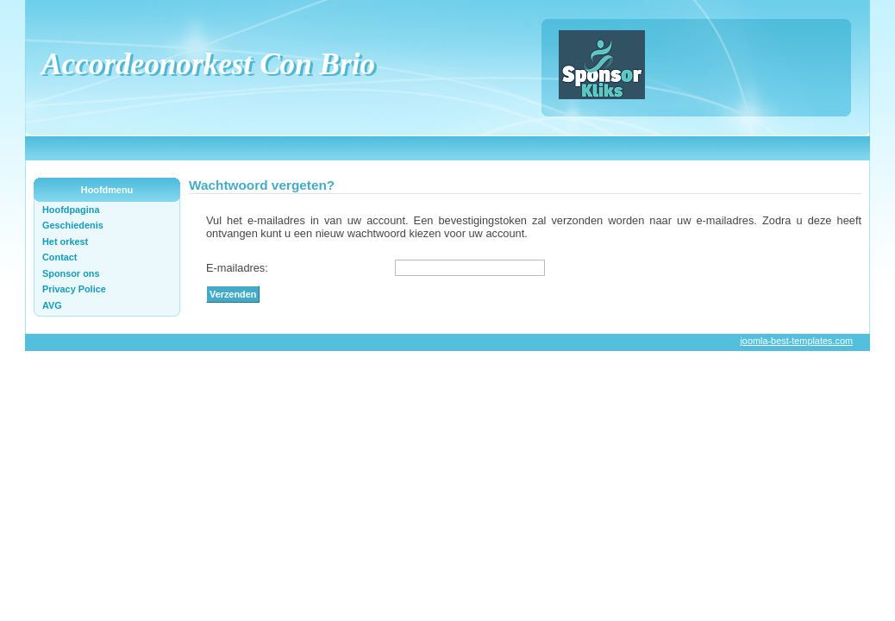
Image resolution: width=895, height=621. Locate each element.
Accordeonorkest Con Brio (208, 64)
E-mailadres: (237, 267)
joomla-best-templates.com (796, 341)
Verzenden (233, 294)
